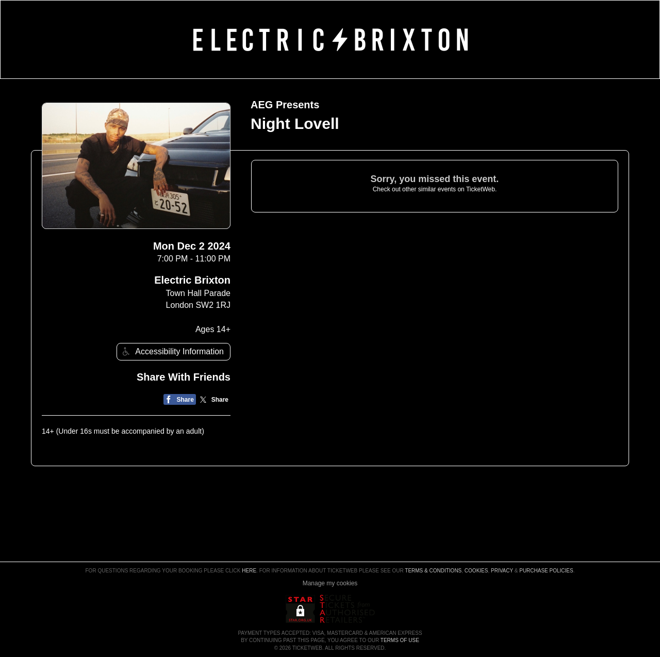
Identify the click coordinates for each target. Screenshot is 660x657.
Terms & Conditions (433, 570)
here (249, 570)
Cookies (476, 570)
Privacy (502, 570)
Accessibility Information (172, 351)
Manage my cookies (330, 583)
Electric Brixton (192, 280)
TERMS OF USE (400, 640)
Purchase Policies (546, 570)
